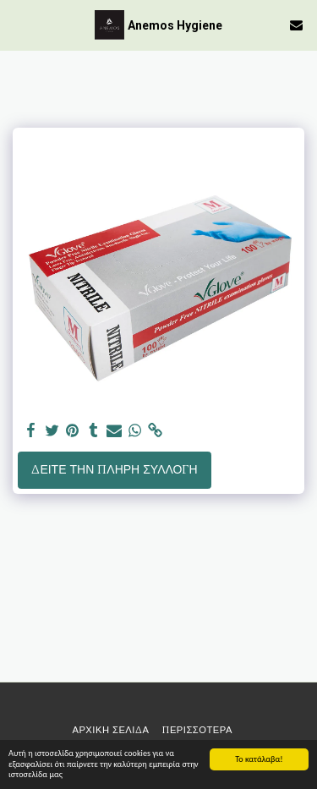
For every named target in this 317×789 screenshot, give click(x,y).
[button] (18, 24)
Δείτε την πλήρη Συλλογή (114, 469)
